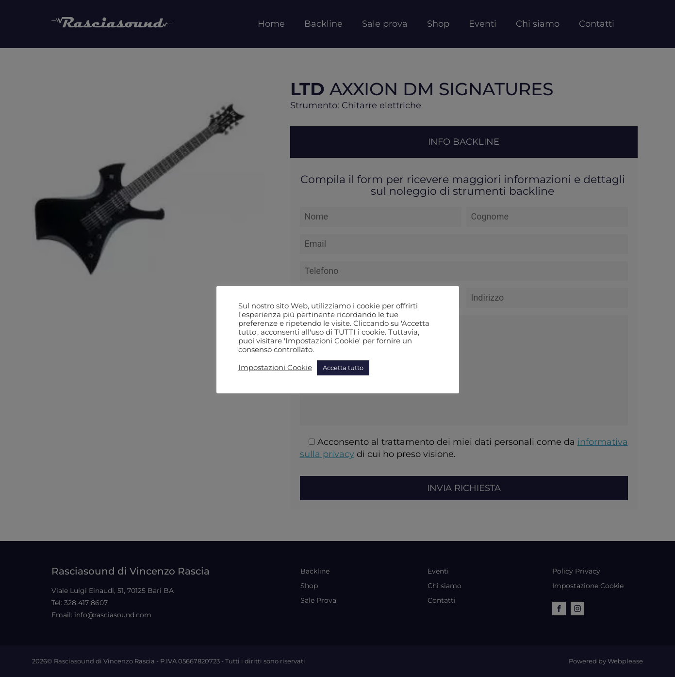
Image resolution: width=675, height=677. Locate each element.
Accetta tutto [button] (343, 368)
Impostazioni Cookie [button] (275, 367)
